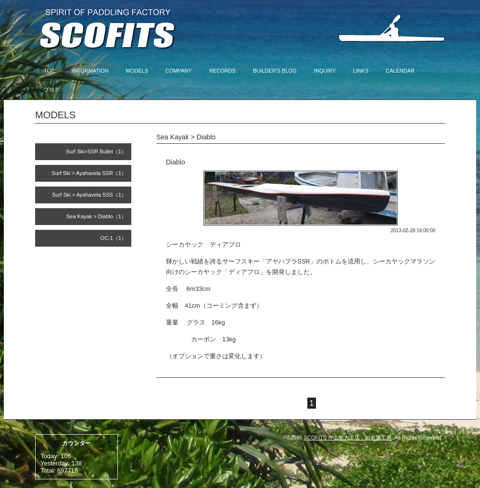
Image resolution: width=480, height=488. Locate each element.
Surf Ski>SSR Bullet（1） (96, 151)
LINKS (360, 71)
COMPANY (178, 71)
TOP (49, 71)
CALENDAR (400, 71)
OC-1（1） (113, 238)
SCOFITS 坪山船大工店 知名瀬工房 (348, 437)
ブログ (52, 89)
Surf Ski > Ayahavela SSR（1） (89, 173)
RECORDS (222, 71)
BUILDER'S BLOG (275, 71)
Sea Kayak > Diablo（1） (96, 216)
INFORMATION (90, 71)
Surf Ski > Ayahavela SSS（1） (89, 195)
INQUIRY (325, 71)
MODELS (137, 71)
